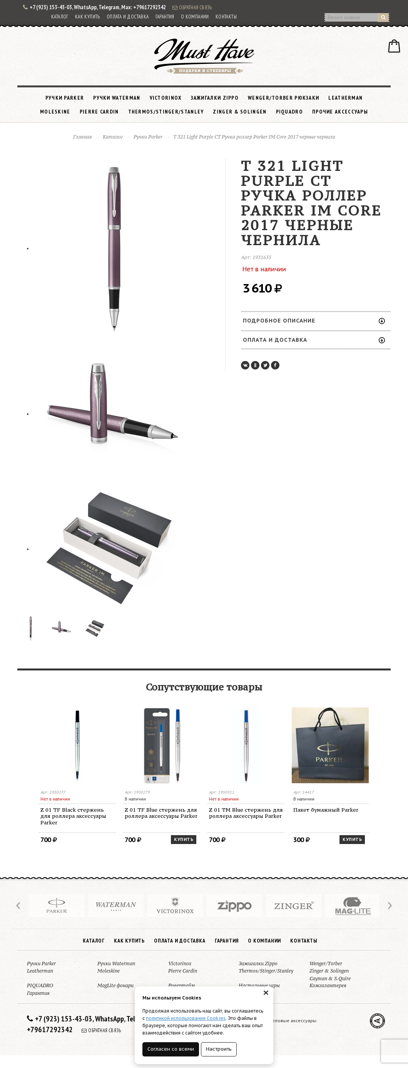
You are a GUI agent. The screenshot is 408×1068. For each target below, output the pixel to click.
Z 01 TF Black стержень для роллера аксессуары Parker (73, 816)
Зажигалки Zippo (215, 97)
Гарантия (165, 16)
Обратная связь (192, 7)
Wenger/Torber (325, 963)
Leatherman (345, 97)
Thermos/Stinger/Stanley (166, 111)
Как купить (87, 16)
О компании (195, 16)
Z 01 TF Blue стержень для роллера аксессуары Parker (161, 813)
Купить (183, 839)
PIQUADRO (289, 111)
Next (389, 905)
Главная (82, 137)
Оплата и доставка (128, 16)
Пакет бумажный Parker (325, 809)
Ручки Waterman (116, 97)
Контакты (226, 16)
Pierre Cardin (99, 111)
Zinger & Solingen (239, 111)
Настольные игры (259, 985)
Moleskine (55, 111)
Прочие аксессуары (340, 111)
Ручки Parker (64, 97)
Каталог (60, 16)
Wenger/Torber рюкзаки (283, 97)
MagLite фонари (115, 985)
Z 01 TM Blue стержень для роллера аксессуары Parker (246, 813)
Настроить (219, 1049)
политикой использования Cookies (186, 1018)
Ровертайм (181, 985)
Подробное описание (314, 320)
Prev (19, 905)
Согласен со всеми (170, 1049)
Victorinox (166, 97)
